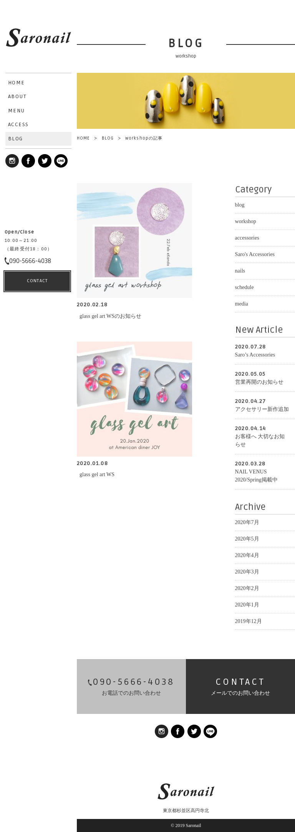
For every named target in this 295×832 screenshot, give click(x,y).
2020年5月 (247, 537)
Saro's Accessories (255, 253)
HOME (83, 138)
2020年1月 (247, 603)
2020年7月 (247, 521)
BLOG (108, 138)
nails (240, 269)
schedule (244, 286)
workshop (245, 220)
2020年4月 (247, 554)
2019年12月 (248, 620)
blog (240, 203)
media (241, 302)
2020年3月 (247, 570)
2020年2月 (247, 587)
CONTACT (37, 813)
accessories (247, 236)
